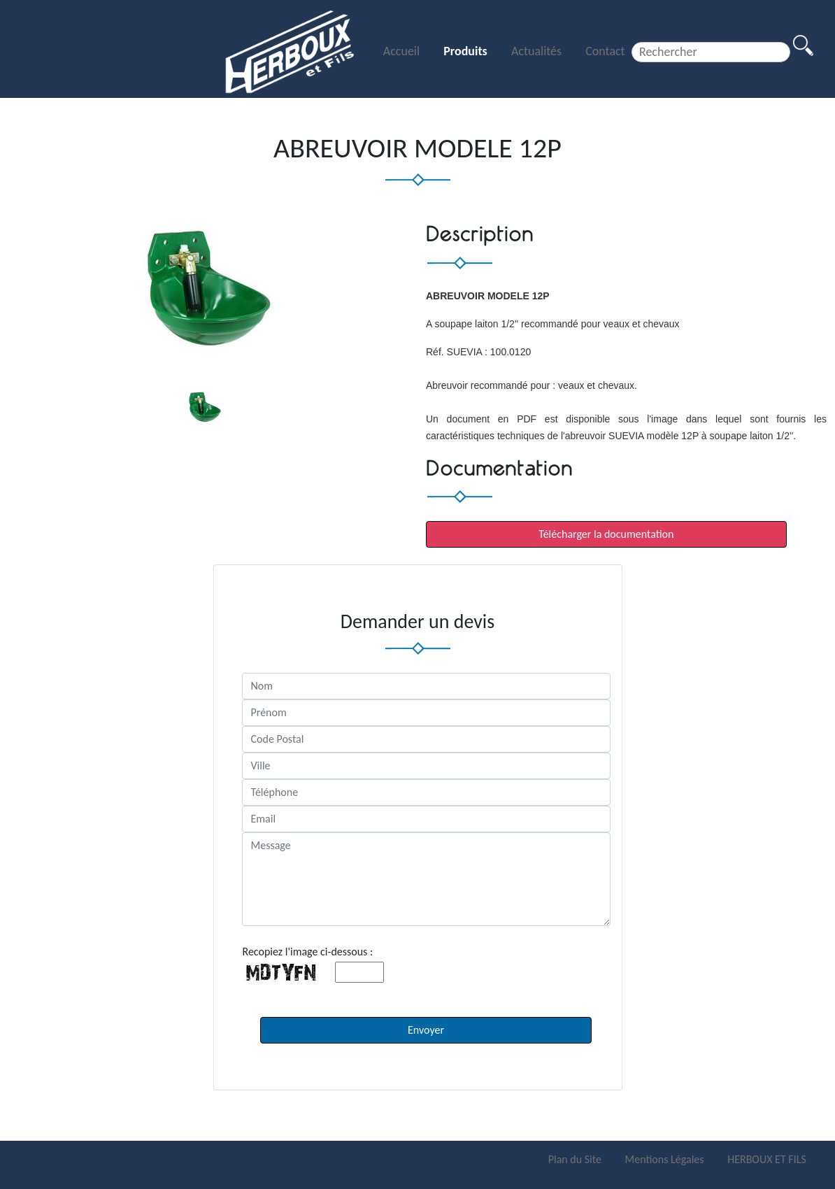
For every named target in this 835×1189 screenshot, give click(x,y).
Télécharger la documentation (605, 534)
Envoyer (426, 1030)
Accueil (402, 51)
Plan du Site (576, 1159)
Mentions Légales (666, 1159)
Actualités (537, 51)
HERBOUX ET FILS (766, 1159)
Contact (605, 51)
